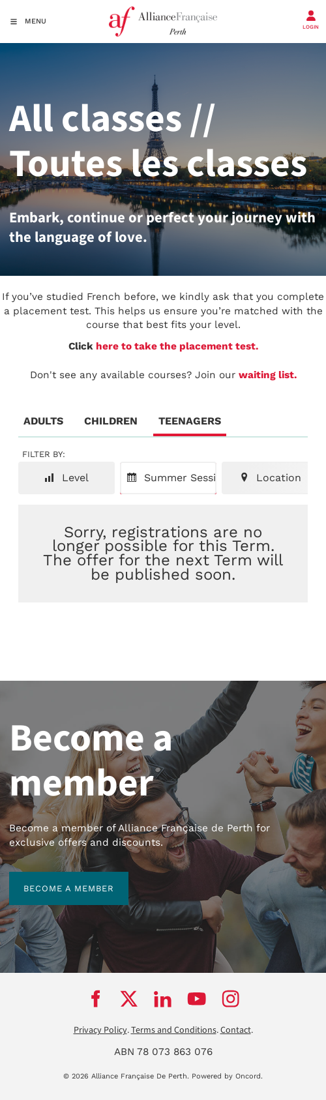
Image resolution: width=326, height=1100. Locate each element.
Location (270, 477)
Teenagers (189, 421)
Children (111, 421)
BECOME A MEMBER (54, 879)
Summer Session (171, 477)
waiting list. (268, 375)
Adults (43, 421)
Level (66, 477)
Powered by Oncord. (227, 1076)
